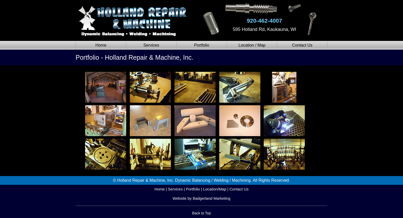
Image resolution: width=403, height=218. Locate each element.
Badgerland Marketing (212, 198)
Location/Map (214, 189)
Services (151, 45)
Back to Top (201, 213)
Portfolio (201, 45)
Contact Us (302, 45)
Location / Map (252, 45)
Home (100, 45)
